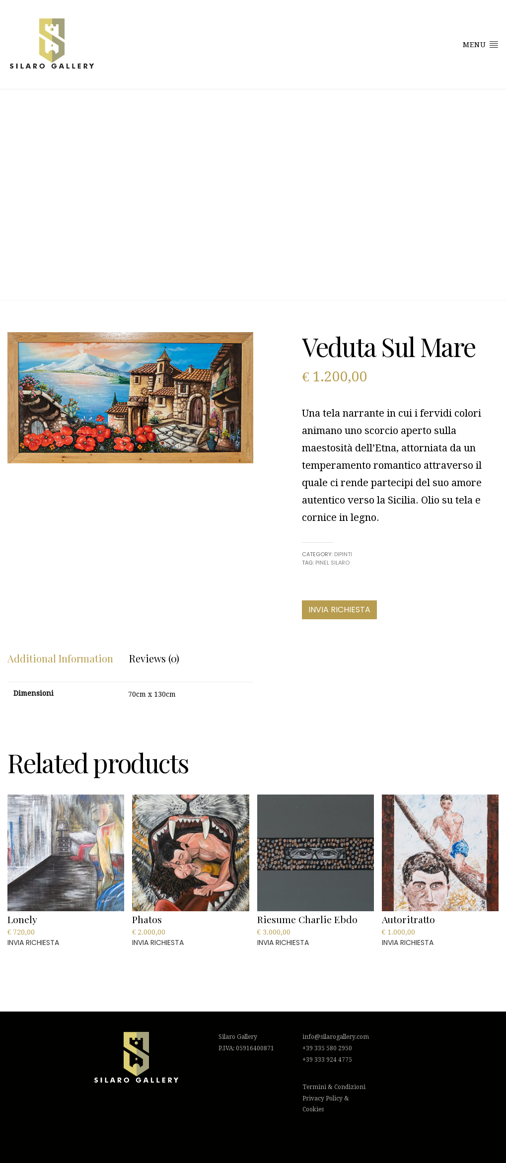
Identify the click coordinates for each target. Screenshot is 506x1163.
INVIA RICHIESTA (339, 609)
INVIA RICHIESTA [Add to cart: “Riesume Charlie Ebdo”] (283, 942)
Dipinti (343, 554)
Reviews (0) (154, 658)
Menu (481, 44)
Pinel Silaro (332, 563)
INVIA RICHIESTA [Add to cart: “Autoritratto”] (408, 942)
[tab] (60, 658)
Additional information (60, 658)
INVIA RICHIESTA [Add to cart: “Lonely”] (33, 942)
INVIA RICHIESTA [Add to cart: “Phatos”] (158, 942)
